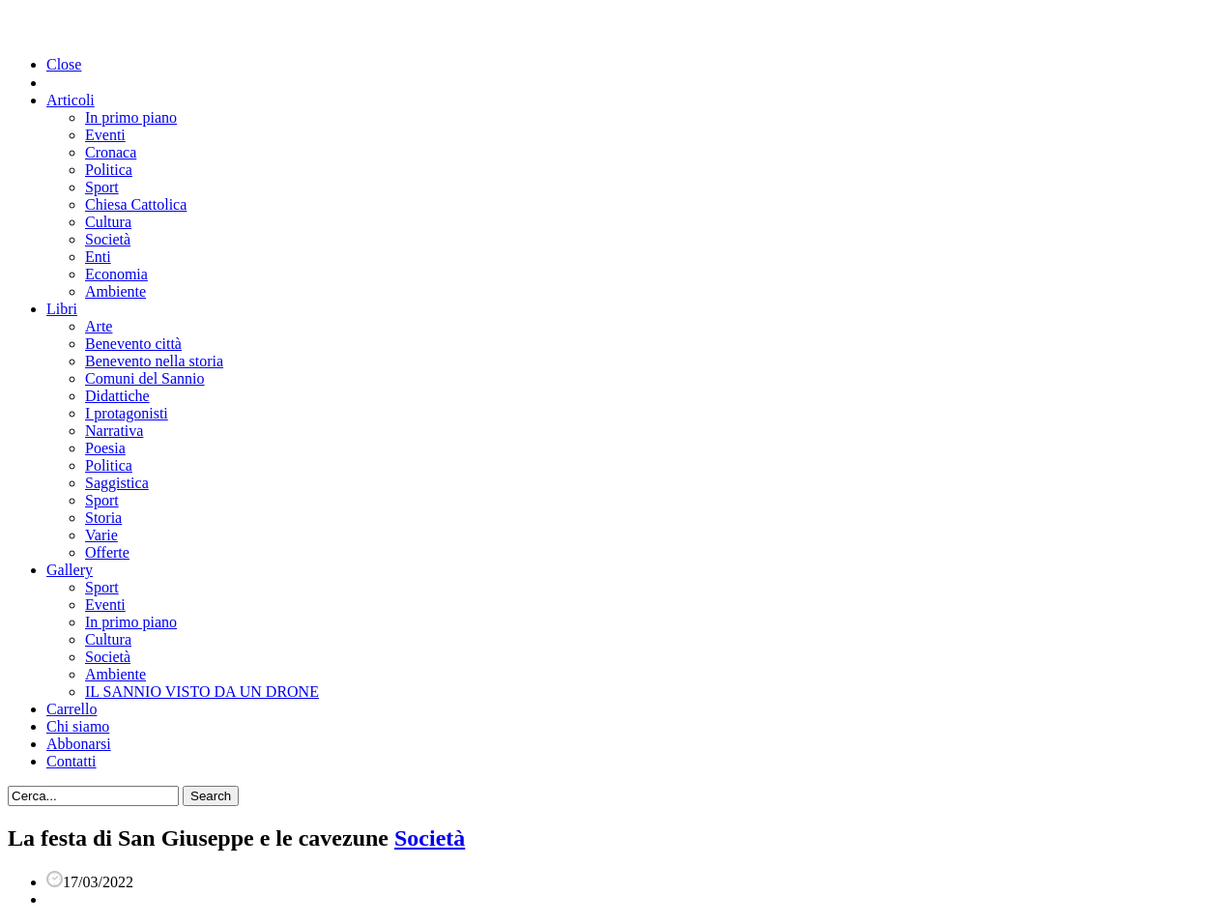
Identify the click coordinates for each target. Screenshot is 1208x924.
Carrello (71, 709)
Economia (116, 274)
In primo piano (131, 117)
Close (63, 64)
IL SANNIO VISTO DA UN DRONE (202, 691)
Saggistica (117, 483)
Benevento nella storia (154, 361)
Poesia (105, 448)
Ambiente (115, 291)
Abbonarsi (78, 744)
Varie (101, 535)
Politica (108, 169)
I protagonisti (126, 413)
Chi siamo (77, 726)
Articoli (70, 100)
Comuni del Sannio (145, 378)
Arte (98, 326)
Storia (103, 517)
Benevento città (133, 343)
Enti (98, 256)
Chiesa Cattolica (136, 204)
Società (107, 239)
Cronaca (110, 152)
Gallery (69, 570)
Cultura (108, 222)
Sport (102, 187)
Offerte (107, 552)
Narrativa (114, 430)
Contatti (71, 761)
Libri (61, 309)
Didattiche (117, 396)
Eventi (105, 135)
